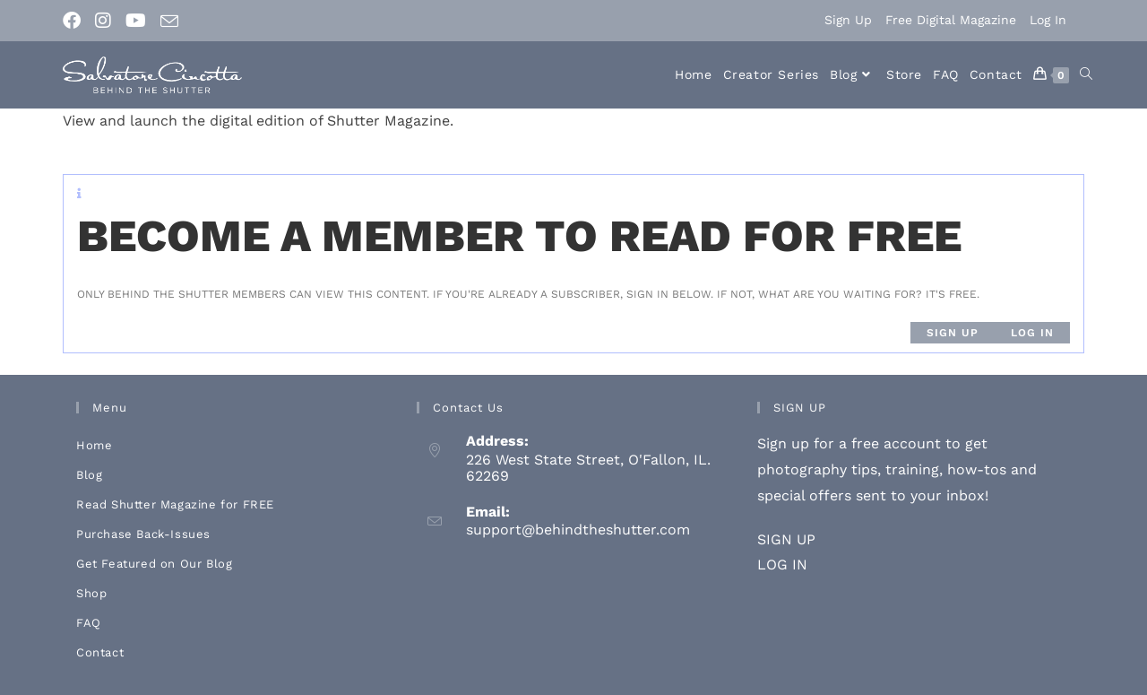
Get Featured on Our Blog (154, 563)
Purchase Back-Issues (143, 534)
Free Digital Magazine (950, 20)
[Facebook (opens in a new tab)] (75, 21)
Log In (1048, 20)
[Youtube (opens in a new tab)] (135, 21)
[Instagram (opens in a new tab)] (103, 21)
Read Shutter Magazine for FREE (175, 504)
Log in (1032, 332)
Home (94, 445)
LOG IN (782, 564)
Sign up (953, 332)
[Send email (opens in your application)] (169, 21)
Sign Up (848, 20)
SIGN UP (786, 539)
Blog (89, 475)
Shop (91, 593)
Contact (100, 652)
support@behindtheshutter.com (578, 529)
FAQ (88, 623)
